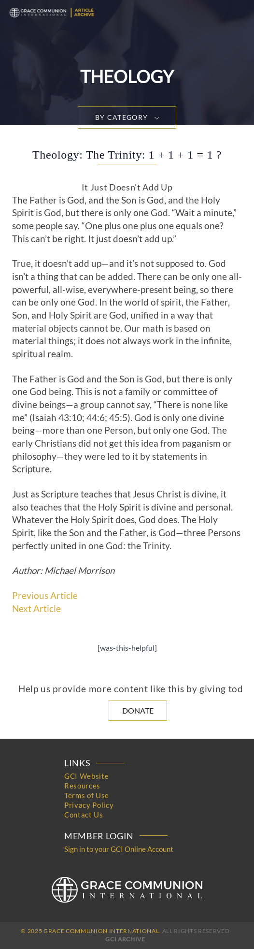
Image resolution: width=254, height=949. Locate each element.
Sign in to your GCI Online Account (118, 849)
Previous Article (45, 595)
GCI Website (86, 776)
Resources (82, 785)
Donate (138, 710)
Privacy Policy (88, 805)
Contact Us (83, 814)
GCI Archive (125, 939)
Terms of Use (86, 795)
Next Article (36, 608)
